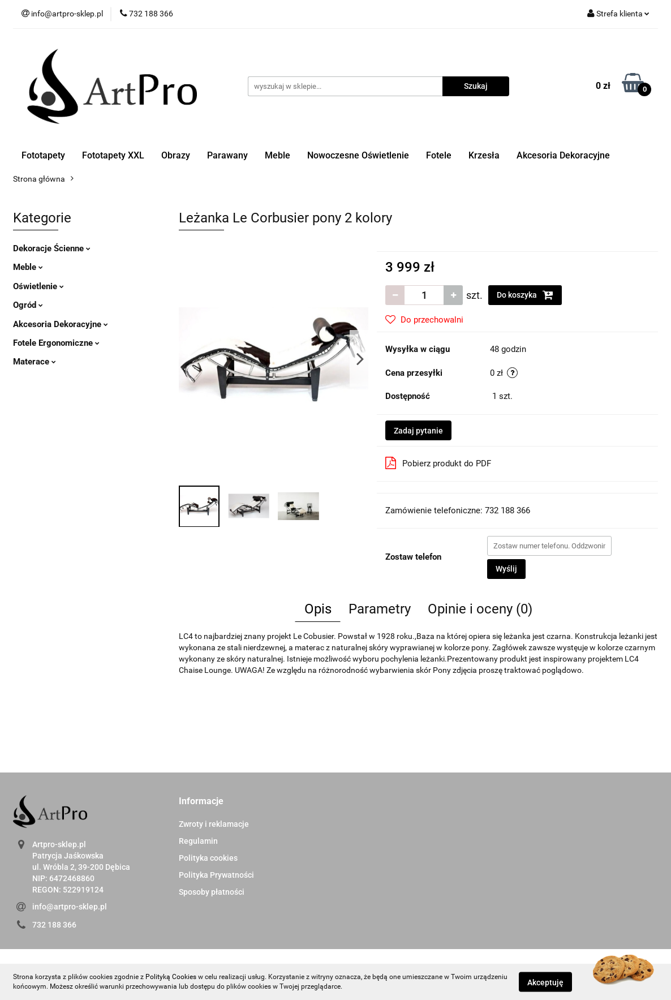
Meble (277, 155)
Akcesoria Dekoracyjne (563, 155)
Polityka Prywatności (216, 874)
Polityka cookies (208, 857)
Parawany (227, 155)
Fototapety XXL (113, 155)
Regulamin (198, 841)
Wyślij (506, 568)
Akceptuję (545, 981)
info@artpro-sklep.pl (69, 906)
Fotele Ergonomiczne (56, 343)
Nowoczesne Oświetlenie (358, 155)
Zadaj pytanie (418, 430)
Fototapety (43, 155)
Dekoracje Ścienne (52, 248)
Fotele (438, 155)
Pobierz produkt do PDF (438, 463)
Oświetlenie (38, 286)
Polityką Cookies (170, 977)
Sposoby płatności (211, 891)
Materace (34, 362)
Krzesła (484, 155)
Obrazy (175, 155)
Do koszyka (525, 295)
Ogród (28, 305)
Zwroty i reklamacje (214, 824)
